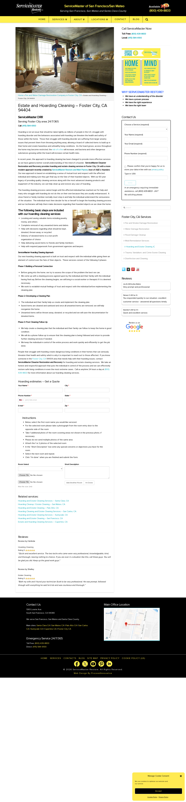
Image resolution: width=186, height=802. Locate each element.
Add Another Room (74, 483)
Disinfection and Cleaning (135, 258)
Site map (92, 658)
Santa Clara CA (44, 625)
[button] (181, 776)
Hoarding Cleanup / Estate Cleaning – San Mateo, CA (41, 504)
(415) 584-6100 (29, 125)
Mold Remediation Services (136, 240)
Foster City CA (64, 629)
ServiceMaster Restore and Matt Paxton (70, 170)
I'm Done (89, 483)
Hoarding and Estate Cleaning (139, 246)
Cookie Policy (152, 797)
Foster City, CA (39, 358)
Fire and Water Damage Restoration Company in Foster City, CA (53, 95)
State (67, 396)
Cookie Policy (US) (133, 658)
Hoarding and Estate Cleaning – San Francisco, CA (40, 518)
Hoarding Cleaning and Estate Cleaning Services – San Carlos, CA (47, 511)
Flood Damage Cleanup (134, 235)
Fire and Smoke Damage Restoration (140, 223)
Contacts (70, 658)
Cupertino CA (50, 629)
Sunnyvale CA (37, 629)
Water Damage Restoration (136, 229)
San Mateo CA (57, 625)
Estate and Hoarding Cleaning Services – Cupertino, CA (43, 522)
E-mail (21, 406)
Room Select (23, 464)
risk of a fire (57, 149)
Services (55, 658)
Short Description (72, 464)
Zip (66, 406)
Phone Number (25, 396)
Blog (82, 658)
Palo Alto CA (71, 625)
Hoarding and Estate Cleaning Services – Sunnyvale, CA (43, 515)
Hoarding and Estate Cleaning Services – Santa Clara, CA (43, 501)
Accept (158, 791)
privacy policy (158, 169)
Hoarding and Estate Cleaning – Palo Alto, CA (38, 508)
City (67, 385)
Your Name (23, 385)
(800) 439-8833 (160, 11)
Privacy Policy (163, 797)
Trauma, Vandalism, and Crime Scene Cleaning (144, 252)
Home (21, 95)
